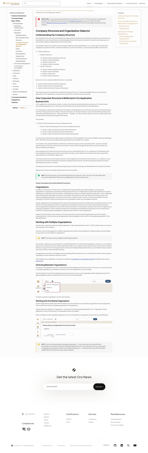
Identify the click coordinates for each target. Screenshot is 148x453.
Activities (15, 89)
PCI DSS (68, 419)
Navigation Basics (21, 35)
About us (46, 414)
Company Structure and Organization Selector (22, 44)
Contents (121, 13)
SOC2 (68, 422)
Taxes (14, 84)
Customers (16, 73)
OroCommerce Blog (117, 425)
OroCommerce (30, 414)
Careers (46, 423)
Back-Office (52, 10)
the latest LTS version (75, 21)
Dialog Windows (21, 61)
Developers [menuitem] (99, 3)
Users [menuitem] (89, 3)
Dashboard (16, 70)
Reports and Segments (19, 92)
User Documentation (16, 13)
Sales (14, 76)
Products (15, 78)
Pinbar (18, 49)
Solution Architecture (18, 16)
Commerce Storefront (18, 97)
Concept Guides (16, 18)
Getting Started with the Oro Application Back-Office (71, 10)
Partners (46, 417)
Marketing (15, 81)
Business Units (124, 26)
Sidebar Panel (20, 56)
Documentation (40, 10)
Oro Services (92, 419)
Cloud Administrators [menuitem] (114, 3)
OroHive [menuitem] (142, 3)
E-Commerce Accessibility (18, 67)
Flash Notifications (21, 58)
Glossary (15, 102)
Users (46, 10)
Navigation (90, 10)
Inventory (15, 86)
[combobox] (41, 3)
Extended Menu (21, 54)
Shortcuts (19, 40)
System (15, 94)
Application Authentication (18, 27)
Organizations (124, 28)
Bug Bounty (47, 426)
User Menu (17, 30)
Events (46, 420)
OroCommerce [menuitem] (131, 3)
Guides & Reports (116, 419)
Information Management (21, 63)
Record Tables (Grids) (22, 37)
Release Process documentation (56, 23)
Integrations (15, 100)
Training (90, 422)
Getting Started (17, 23)
